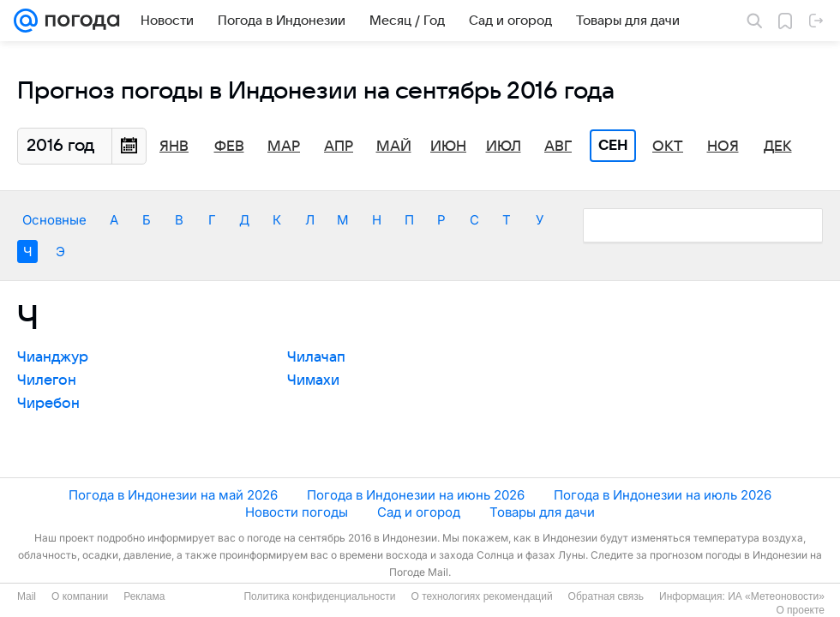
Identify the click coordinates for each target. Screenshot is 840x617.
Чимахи (313, 380)
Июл (503, 146)
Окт (667, 146)
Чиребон (48, 403)
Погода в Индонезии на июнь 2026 (416, 495)
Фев (229, 146)
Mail (26, 596)
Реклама (144, 596)
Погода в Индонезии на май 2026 (173, 495)
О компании (79, 596)
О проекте (800, 610)
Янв (174, 146)
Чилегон (46, 380)
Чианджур (52, 357)
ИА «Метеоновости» (776, 596)
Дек (778, 146)
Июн (448, 146)
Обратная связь (606, 596)
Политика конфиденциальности (319, 596)
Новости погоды (296, 512)
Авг (558, 146)
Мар (283, 146)
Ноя (723, 146)
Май (393, 146)
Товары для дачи (542, 512)
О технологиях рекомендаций (481, 596)
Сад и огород (418, 512)
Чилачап (316, 357)
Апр (338, 146)
